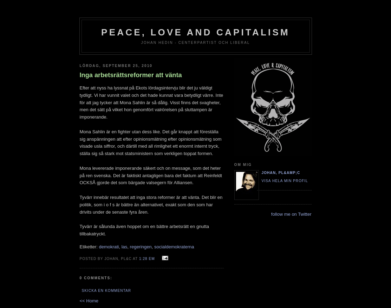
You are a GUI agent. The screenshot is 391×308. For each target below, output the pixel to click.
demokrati (109, 246)
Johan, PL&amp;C (281, 173)
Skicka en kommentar (106, 291)
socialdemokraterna (174, 246)
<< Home (89, 300)
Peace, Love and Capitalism (195, 32)
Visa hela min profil (285, 181)
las (125, 246)
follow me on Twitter (291, 214)
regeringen (141, 246)
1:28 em (147, 259)
